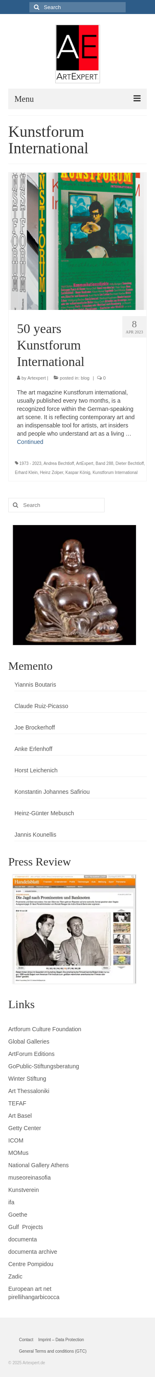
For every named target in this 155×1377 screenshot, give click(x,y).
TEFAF (17, 1103)
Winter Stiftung (27, 1078)
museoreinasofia (29, 1177)
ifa (11, 1202)
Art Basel (20, 1115)
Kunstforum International (115, 472)
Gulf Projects (25, 1227)
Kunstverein (23, 1190)
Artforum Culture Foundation (44, 1029)
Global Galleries (29, 1041)
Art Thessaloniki (28, 1091)
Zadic (15, 1276)
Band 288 (104, 463)
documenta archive (32, 1251)
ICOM (16, 1140)
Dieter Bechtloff (130, 463)
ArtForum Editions (31, 1054)
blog (85, 377)
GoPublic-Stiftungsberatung (43, 1066)
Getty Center (24, 1128)
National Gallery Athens (38, 1165)
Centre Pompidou (30, 1264)
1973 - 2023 (30, 463)
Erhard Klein (26, 472)
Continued (30, 442)
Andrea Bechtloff (58, 463)
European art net (29, 1289)
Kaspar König (77, 472)
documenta (22, 1239)
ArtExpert (84, 463)
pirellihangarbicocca (34, 1297)
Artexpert (36, 377)
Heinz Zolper (51, 472)
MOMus (18, 1152)
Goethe (17, 1214)
